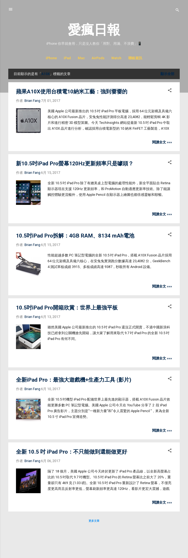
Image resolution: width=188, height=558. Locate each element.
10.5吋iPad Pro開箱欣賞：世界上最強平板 (67, 307)
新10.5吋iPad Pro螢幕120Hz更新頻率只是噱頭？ (74, 163)
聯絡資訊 (135, 58)
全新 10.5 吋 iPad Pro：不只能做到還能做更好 (71, 452)
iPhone (51, 58)
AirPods (98, 58)
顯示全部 (167, 74)
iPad (67, 58)
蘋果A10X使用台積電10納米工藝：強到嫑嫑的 (71, 91)
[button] (169, 91)
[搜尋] (177, 10)
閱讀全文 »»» (162, 142)
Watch (116, 58)
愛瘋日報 (94, 30)
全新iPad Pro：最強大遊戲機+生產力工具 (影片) (73, 380)
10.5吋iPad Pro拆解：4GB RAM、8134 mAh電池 (75, 235)
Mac (81, 58)
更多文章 (94, 520)
